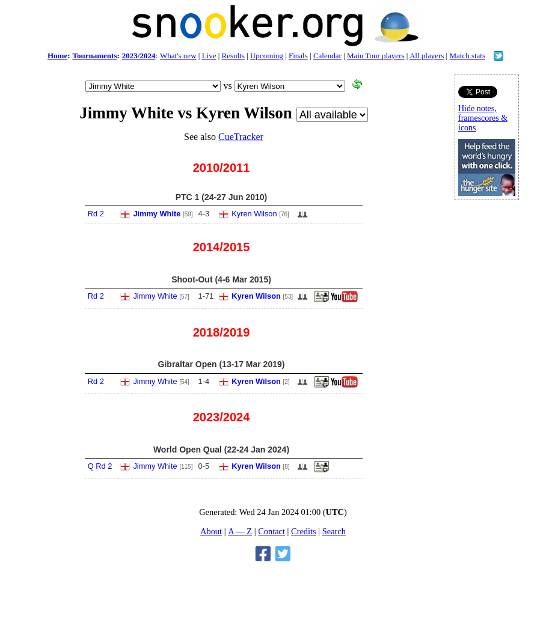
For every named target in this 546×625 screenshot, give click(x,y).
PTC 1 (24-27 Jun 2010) (222, 197)
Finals (298, 55)
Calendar (327, 55)
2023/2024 (139, 55)
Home (57, 55)
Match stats (467, 55)
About (211, 531)
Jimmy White (156, 213)
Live (209, 55)
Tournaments (95, 55)
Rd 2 (96, 213)
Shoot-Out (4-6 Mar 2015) (221, 279)
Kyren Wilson (254, 213)
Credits (303, 531)
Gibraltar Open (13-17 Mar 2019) (221, 364)
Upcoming (266, 55)
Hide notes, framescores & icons (483, 118)
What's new (178, 55)
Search (334, 531)
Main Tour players (376, 55)
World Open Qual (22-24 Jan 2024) (221, 449)
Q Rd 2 (100, 466)
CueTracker (240, 137)
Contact (271, 531)
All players (427, 55)
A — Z (240, 531)
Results (233, 55)
